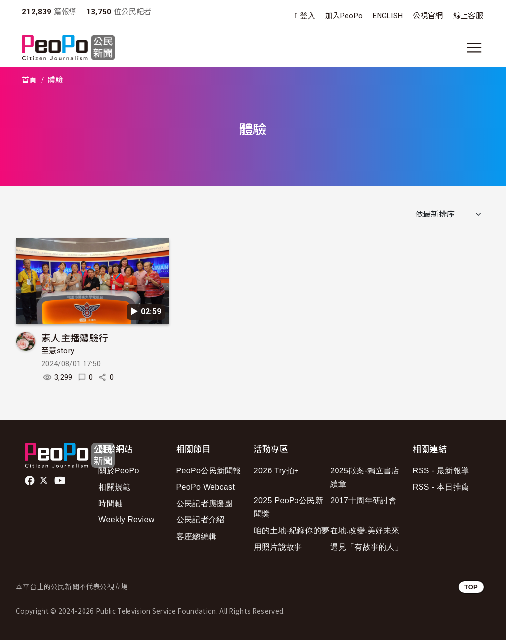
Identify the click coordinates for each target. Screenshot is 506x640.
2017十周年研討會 (363, 500)
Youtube (60, 481)
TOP (471, 587)
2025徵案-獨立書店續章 (364, 477)
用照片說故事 (278, 547)
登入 (307, 16)
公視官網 (428, 15)
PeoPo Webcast (205, 487)
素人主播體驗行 (75, 337)
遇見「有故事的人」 (366, 547)
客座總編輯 (196, 536)
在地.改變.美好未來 (364, 530)
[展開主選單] (474, 48)
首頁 (29, 80)
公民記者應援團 (204, 503)
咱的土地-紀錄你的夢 (292, 530)
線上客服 (468, 15)
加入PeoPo (344, 15)
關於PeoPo (118, 471)
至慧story (58, 350)
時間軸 (110, 503)
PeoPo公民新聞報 (208, 471)
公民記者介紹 (200, 519)
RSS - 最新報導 (441, 471)
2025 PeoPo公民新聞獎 (288, 507)
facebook (30, 481)
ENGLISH (388, 15)
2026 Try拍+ (276, 471)
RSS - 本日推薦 (441, 487)
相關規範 (114, 487)
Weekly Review (126, 519)
